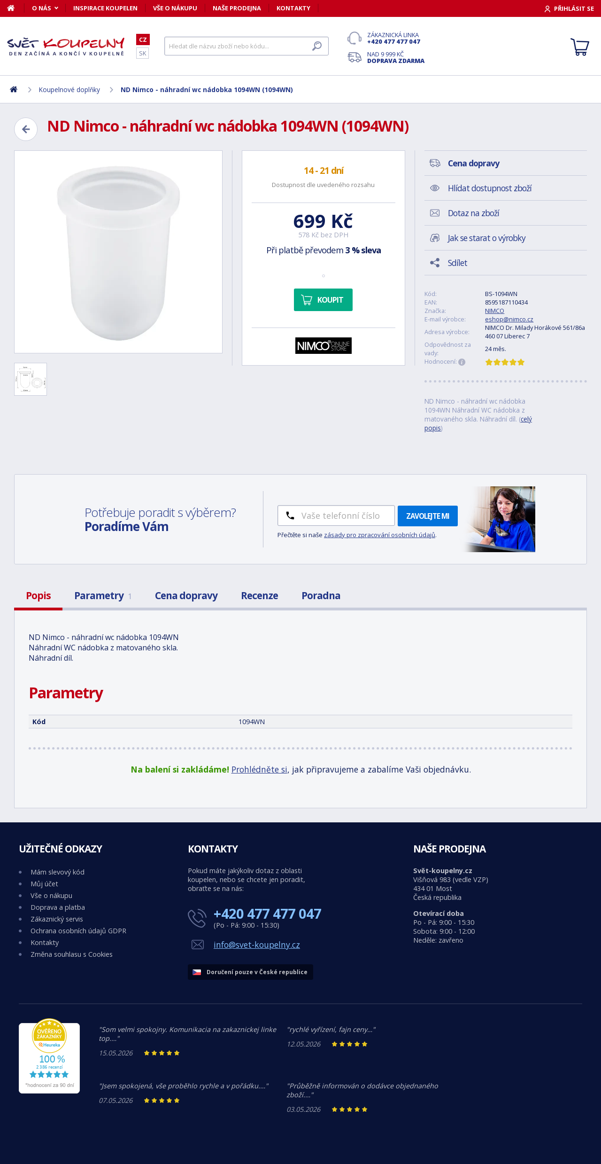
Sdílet (457, 262)
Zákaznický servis (57, 918)
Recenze (259, 595)
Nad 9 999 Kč (395, 57)
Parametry (102, 595)
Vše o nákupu (175, 8)
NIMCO (494, 310)
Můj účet (44, 883)
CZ (143, 39)
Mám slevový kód (58, 871)
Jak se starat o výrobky (486, 237)
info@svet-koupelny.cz (257, 944)
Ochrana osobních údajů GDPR (78, 930)
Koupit (330, 300)
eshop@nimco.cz (509, 319)
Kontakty (293, 8)
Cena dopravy (186, 595)
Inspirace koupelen (105, 8)
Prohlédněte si (259, 769)
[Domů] (15, 8)
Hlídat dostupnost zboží (490, 188)
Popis (38, 595)
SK (142, 53)
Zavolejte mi (427, 516)
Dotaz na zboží (473, 213)
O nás (41, 8)
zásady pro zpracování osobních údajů (379, 535)
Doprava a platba (58, 907)
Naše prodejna (237, 8)
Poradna (320, 595)
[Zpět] (26, 129)
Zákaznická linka (395, 38)
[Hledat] (246, 46)
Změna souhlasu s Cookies (72, 954)
